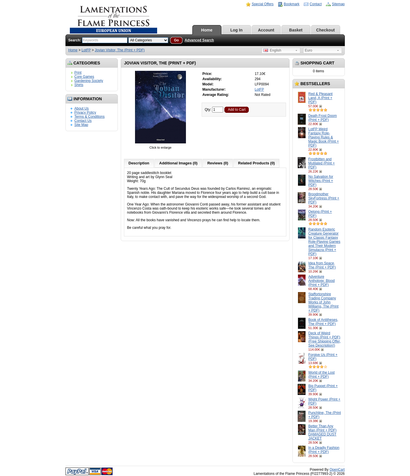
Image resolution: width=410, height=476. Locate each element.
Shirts (79, 85)
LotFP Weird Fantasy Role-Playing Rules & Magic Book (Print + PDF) (323, 137)
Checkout (325, 30)
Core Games (84, 77)
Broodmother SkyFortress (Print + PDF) (323, 198)
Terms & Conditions (89, 117)
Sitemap (338, 4)
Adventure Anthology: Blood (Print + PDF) (321, 281)
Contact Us (83, 121)
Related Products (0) (256, 163)
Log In (236, 30)
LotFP (86, 50)
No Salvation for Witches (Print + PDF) (320, 181)
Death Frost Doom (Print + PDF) (322, 118)
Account (266, 30)
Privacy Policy (85, 112)
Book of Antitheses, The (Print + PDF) (323, 322)
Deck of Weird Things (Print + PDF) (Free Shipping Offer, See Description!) (324, 339)
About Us (81, 108)
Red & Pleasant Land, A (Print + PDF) (320, 98)
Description (139, 163)
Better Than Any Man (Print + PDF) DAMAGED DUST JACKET (322, 432)
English (272, 50)
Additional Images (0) (178, 163)
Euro (308, 50)
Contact (316, 4)
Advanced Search (199, 40)
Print (78, 73)
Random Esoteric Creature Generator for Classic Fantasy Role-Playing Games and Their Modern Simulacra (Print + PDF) (324, 241)
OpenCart (337, 470)
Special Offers (263, 4)
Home (206, 30)
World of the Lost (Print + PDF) (321, 374)
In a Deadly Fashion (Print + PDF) (324, 450)
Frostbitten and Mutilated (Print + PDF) (321, 163)
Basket (296, 30)
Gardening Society (88, 81)
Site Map (81, 125)
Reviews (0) (217, 163)
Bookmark (291, 4)
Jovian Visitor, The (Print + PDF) (120, 50)
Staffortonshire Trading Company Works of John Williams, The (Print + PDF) (323, 302)
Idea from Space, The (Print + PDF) (322, 265)
